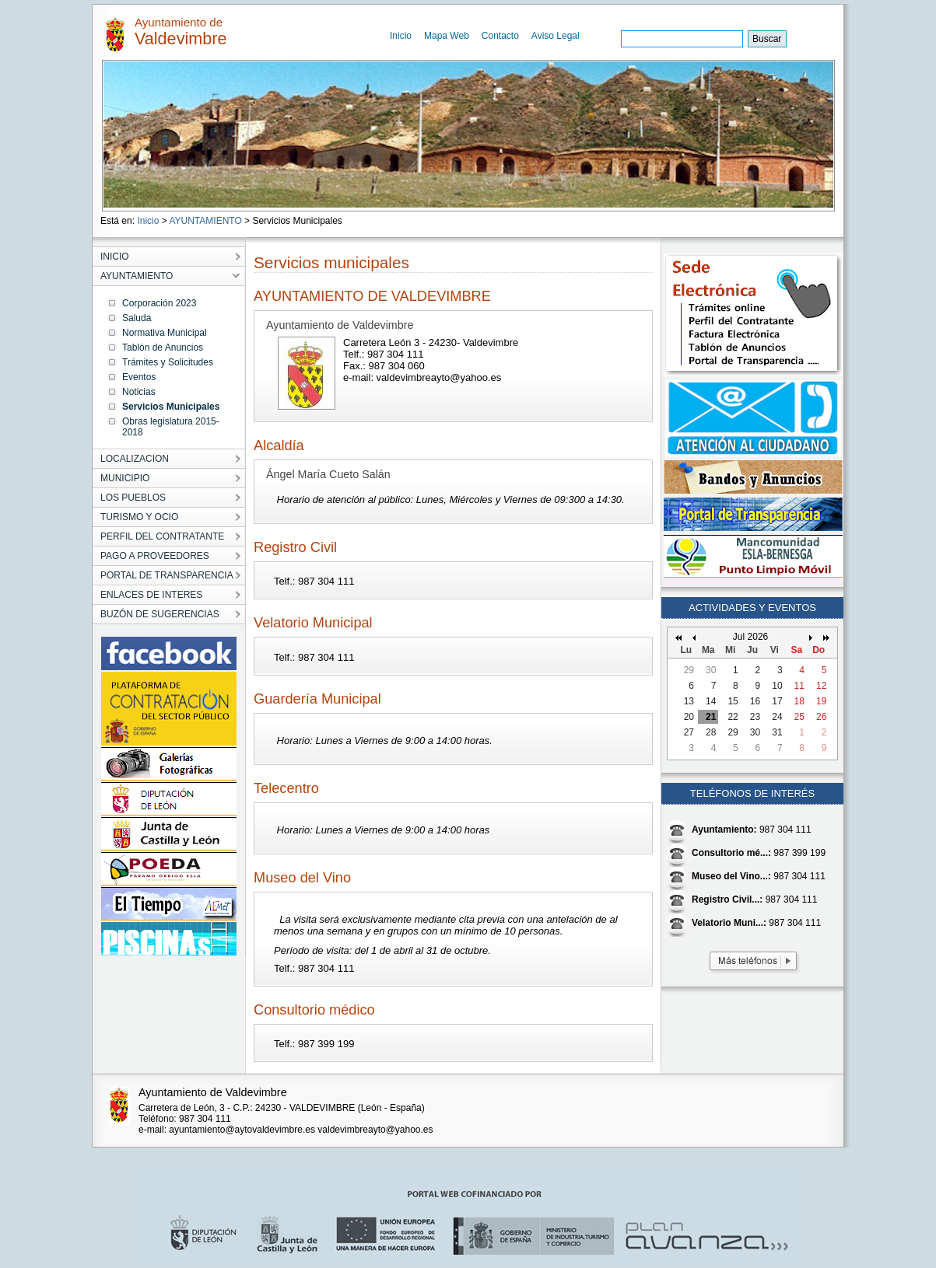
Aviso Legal (555, 35)
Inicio (401, 35)
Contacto (500, 35)
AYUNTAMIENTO (205, 220)
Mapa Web (446, 35)
